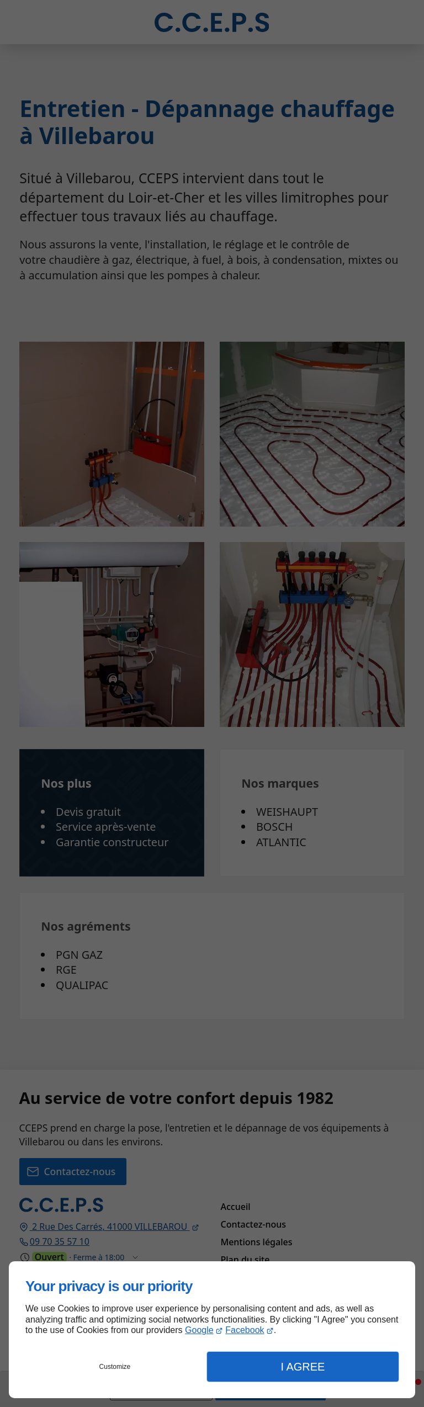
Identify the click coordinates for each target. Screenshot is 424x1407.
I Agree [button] (302, 1367)
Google (199, 1330)
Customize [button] (115, 1367)
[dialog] (212, 1329)
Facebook (244, 1330)
